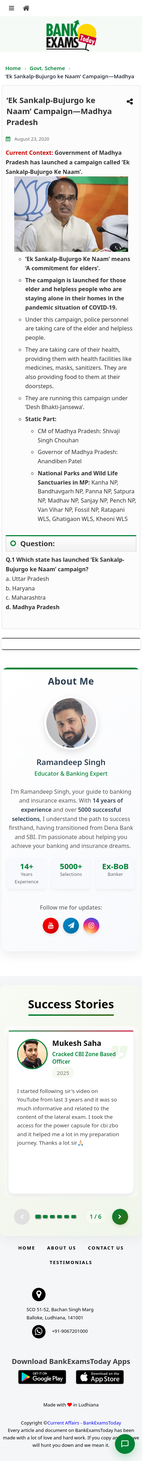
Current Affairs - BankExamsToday (84, 1423)
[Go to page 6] (73, 1216)
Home (13, 68)
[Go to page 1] (38, 1216)
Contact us (105, 1248)
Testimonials (70, 1262)
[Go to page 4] (59, 1216)
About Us (61, 1248)
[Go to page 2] (45, 1216)
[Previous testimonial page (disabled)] (22, 1217)
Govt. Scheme (48, 68)
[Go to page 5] (66, 1216)
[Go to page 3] (52, 1216)
